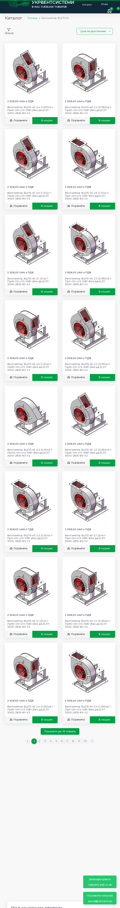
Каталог (85, 4)
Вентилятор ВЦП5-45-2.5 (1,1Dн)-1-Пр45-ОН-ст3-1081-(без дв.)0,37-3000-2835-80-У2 (29, 195)
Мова (104, 4)
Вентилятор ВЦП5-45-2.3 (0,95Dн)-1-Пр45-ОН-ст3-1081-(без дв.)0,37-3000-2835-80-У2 (88, 452)
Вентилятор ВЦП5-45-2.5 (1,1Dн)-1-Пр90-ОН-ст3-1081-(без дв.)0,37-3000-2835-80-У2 (29, 367)
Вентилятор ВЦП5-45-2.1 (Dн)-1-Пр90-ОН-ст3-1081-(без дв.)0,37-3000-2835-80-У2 (28, 623)
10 (85, 741)
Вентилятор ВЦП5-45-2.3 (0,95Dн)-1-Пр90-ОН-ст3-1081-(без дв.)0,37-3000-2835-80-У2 (88, 110)
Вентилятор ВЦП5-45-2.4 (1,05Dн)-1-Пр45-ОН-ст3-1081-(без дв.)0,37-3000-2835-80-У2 (30, 110)
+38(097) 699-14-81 (100, 882)
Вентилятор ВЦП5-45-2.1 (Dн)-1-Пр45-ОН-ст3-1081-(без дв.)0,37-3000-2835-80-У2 (28, 281)
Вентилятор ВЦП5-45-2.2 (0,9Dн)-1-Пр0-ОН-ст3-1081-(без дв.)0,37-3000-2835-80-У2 (30, 538)
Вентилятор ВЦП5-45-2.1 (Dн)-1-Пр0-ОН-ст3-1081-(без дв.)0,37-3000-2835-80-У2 (85, 538)
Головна (32, 18)
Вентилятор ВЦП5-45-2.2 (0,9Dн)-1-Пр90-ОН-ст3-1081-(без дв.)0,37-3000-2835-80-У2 (88, 623)
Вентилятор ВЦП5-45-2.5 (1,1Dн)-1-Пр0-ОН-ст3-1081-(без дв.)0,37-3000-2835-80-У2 (87, 195)
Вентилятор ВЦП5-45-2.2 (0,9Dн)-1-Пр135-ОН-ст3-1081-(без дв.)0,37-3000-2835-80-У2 (30, 452)
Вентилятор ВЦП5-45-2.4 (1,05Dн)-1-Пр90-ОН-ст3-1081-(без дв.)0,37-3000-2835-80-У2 (30, 709)
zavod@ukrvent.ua (100, 898)
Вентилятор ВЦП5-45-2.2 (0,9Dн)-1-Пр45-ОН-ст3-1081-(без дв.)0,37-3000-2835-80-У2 (88, 367)
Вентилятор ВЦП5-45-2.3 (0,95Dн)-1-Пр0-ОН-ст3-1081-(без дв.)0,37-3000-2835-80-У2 (88, 281)
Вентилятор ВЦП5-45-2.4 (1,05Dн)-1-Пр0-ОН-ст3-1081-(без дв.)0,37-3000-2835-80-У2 (88, 709)
